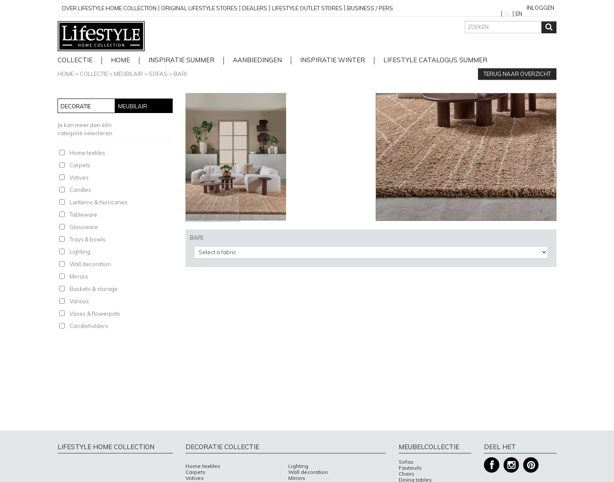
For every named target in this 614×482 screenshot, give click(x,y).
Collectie (75, 60)
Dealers (254, 8)
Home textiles (87, 152)
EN (519, 14)
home (120, 60)
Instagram (511, 465)
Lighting (80, 251)
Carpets (80, 165)
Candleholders (89, 325)
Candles (80, 189)
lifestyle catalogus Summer (435, 60)
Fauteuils (410, 468)
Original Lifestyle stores (199, 8)
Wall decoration (90, 264)
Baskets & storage (94, 288)
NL (507, 14)
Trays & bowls (88, 239)
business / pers (370, 8)
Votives (79, 177)
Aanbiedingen (257, 60)
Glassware (84, 227)
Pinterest (531, 465)
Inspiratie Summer (181, 60)
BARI (180, 73)
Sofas (158, 73)
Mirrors (79, 276)
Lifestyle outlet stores (307, 8)
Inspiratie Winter (332, 60)
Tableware (83, 214)
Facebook (491, 465)
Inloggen (540, 7)
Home (66, 73)
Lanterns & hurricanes (98, 202)
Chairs (406, 474)
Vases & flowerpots (95, 313)
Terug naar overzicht (517, 73)
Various (79, 301)
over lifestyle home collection (109, 8)
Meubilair (128, 73)
